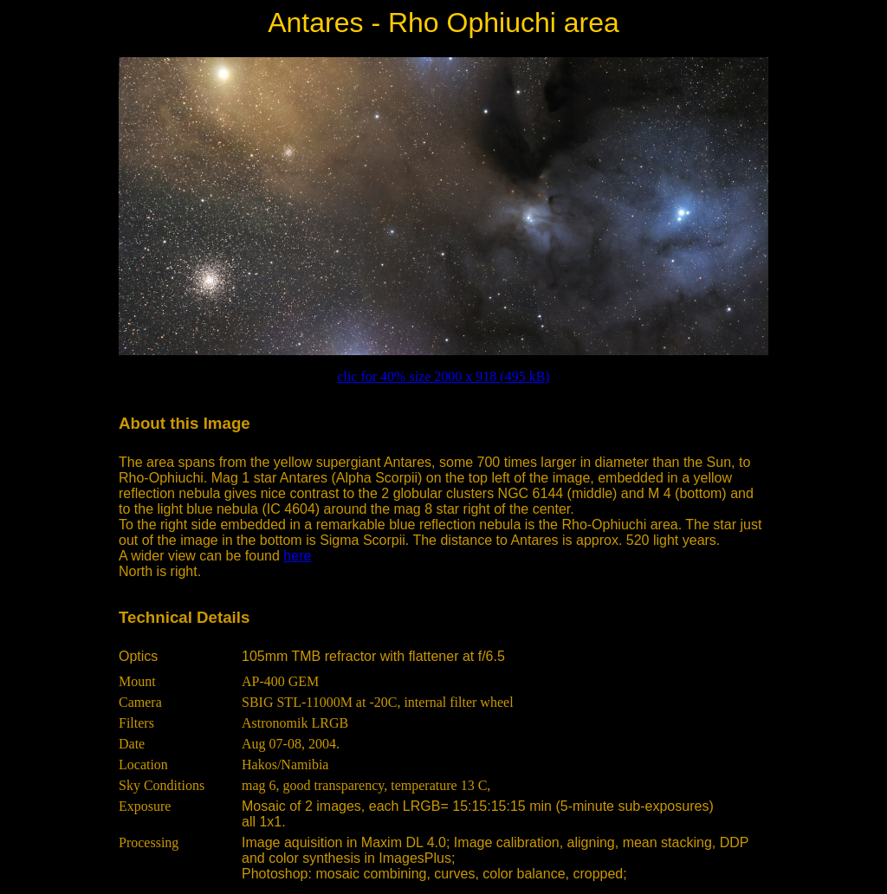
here (297, 555)
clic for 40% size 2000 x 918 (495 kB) (443, 376)
